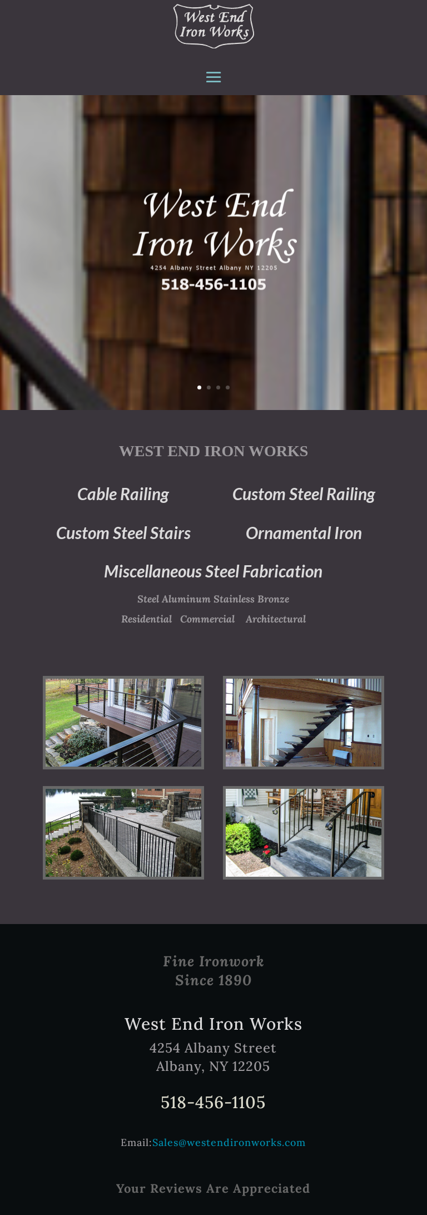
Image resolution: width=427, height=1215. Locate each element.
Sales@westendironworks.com (229, 1142)
